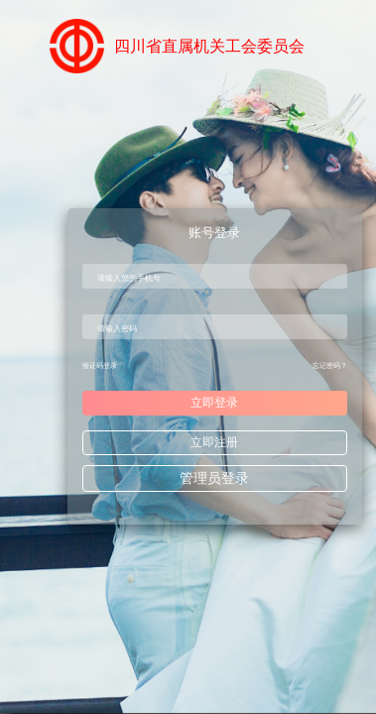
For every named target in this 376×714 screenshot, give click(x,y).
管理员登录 (214, 478)
